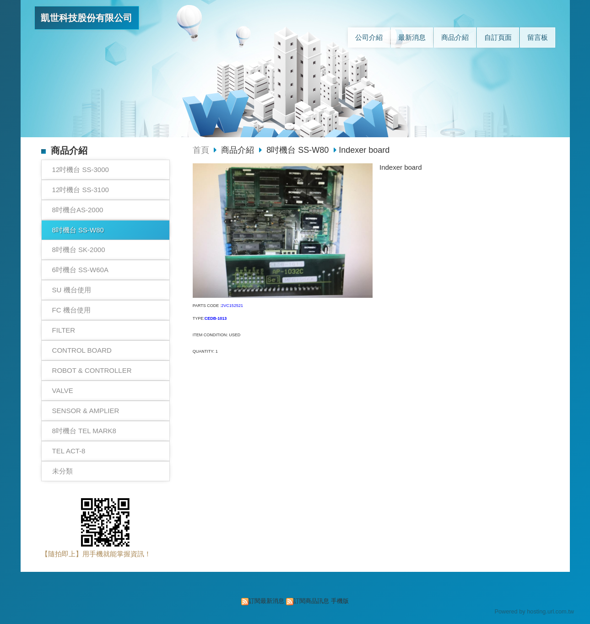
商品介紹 (238, 150)
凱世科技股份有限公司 (86, 18)
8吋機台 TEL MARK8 (84, 431)
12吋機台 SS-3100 (80, 190)
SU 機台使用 (71, 290)
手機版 (340, 600)
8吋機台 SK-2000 (78, 249)
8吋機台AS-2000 (77, 210)
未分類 (62, 471)
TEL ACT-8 (69, 451)
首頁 (201, 150)
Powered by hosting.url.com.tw (534, 611)
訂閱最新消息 (266, 600)
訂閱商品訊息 (311, 600)
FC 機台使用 (71, 310)
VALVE (62, 390)
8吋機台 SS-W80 (78, 230)
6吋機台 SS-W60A (80, 270)
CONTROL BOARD (82, 350)
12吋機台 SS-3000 (80, 169)
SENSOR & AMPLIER (85, 410)
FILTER (64, 330)
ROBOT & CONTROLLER (92, 370)
